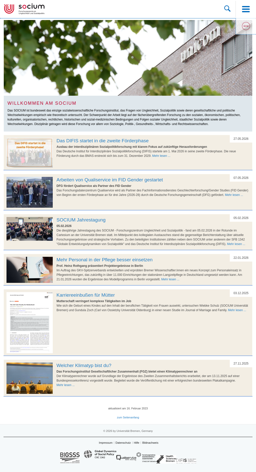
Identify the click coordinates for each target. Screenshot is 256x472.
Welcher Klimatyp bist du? (83, 365)
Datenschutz (123, 442)
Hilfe (136, 442)
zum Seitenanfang (128, 417)
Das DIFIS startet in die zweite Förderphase (102, 140)
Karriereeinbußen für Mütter (85, 295)
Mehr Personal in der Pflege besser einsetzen (104, 259)
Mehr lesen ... (161, 156)
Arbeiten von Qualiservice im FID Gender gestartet (109, 179)
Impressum (105, 442)
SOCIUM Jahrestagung (81, 219)
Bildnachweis (150, 442)
